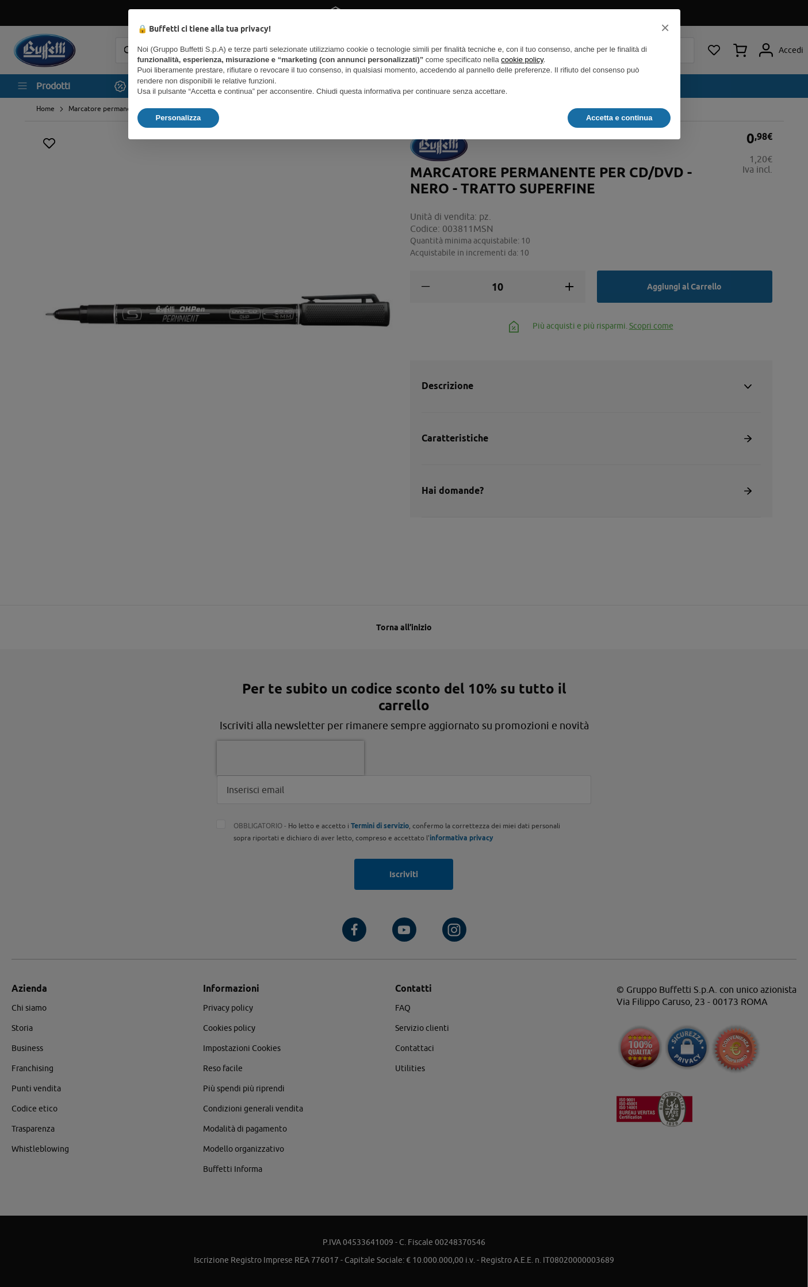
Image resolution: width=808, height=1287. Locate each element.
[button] (665, 27)
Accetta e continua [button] (619, 117)
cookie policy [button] (522, 59)
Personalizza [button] (178, 117)
